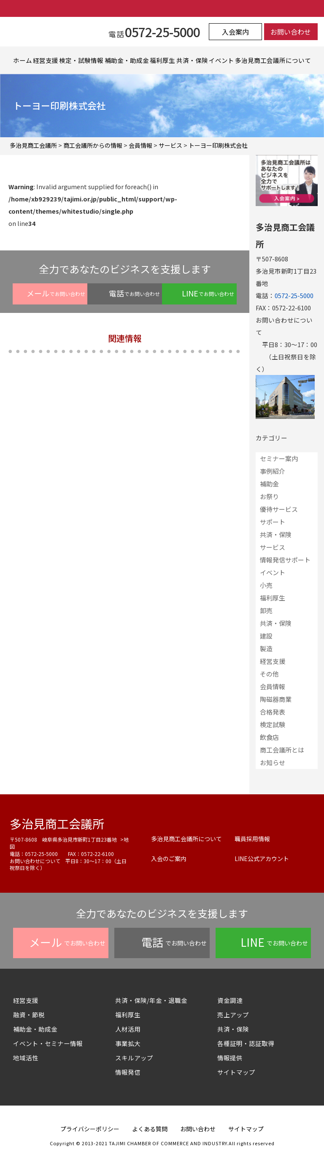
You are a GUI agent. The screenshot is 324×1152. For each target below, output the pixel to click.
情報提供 (230, 1057)
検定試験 (272, 724)
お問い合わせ (290, 32)
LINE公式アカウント (262, 858)
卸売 (266, 610)
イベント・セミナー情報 (48, 1043)
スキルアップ (137, 1057)
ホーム (22, 60)
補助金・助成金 (127, 60)
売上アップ (233, 1014)
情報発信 (127, 1072)
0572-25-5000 (294, 295)
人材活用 (127, 1028)
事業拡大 (127, 1043)
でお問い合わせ (56, 293)
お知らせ (272, 762)
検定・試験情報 (81, 60)
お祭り (269, 496)
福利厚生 (162, 60)
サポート (272, 521)
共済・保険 (192, 60)
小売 (266, 585)
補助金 (269, 483)
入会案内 (235, 32)
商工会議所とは (282, 749)
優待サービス (279, 509)
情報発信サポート (285, 559)
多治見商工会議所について (273, 60)
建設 (266, 635)
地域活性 (25, 1057)
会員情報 (272, 686)
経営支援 (45, 60)
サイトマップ (236, 1072)
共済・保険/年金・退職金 (151, 1000)
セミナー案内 (279, 458)
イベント (221, 60)
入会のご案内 (168, 858)
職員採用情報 (252, 838)
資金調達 (233, 1000)
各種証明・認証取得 (245, 1043)
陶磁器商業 (276, 699)
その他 (269, 673)
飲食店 (269, 737)
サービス (272, 547)
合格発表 (272, 711)
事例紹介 (272, 471)
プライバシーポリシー (89, 1129)
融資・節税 (29, 1014)
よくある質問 (149, 1129)
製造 (266, 648)
